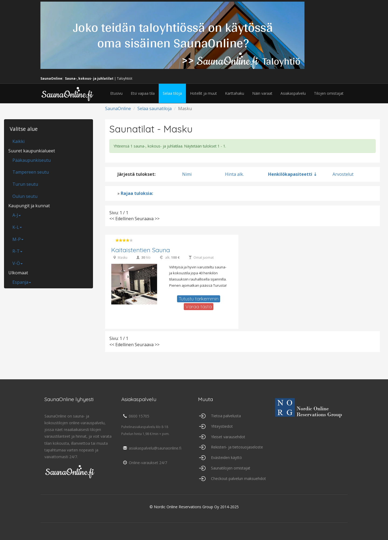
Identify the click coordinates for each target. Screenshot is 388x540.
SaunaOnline (118, 108)
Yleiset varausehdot (228, 436)
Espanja (21, 282)
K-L (17, 227)
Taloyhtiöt (124, 78)
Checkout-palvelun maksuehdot (238, 478)
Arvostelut (343, 174)
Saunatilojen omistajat (230, 468)
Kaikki (18, 141)
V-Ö (17, 263)
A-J (16, 215)
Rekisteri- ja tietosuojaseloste (237, 447)
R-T (17, 251)
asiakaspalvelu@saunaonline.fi (151, 448)
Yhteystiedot (222, 426)
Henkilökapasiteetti (290, 174)
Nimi (187, 174)
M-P (17, 239)
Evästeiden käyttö (226, 457)
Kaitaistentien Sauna (140, 250)
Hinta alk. (234, 174)
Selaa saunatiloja (154, 108)
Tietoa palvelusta (226, 415)
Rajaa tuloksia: (137, 193)
